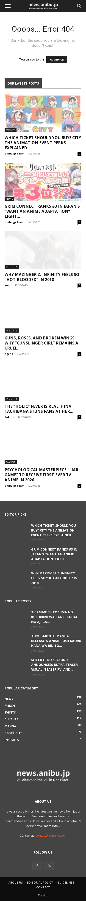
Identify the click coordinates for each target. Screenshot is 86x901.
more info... (52, 826)
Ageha (9, 353)
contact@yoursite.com (51, 835)
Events (10, 130)
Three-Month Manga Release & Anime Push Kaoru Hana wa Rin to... (56, 641)
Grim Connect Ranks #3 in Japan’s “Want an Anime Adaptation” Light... (42, 211)
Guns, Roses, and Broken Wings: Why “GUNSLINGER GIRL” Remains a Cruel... (41, 343)
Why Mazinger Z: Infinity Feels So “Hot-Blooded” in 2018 (42, 277)
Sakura (9, 417)
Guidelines (65, 882)
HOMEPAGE (57, 59)
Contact (43, 887)
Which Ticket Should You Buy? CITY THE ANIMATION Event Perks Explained (43, 142)
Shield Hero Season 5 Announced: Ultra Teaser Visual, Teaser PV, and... (54, 665)
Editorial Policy (40, 882)
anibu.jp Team (14, 153)
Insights (11, 267)
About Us (15, 882)
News (9, 198)
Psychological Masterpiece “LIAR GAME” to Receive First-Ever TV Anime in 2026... (41, 474)
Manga (10, 462)
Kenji (8, 285)
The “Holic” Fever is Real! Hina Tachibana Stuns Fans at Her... (39, 409)
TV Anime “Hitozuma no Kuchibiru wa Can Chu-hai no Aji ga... (54, 617)
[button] (7, 6)
